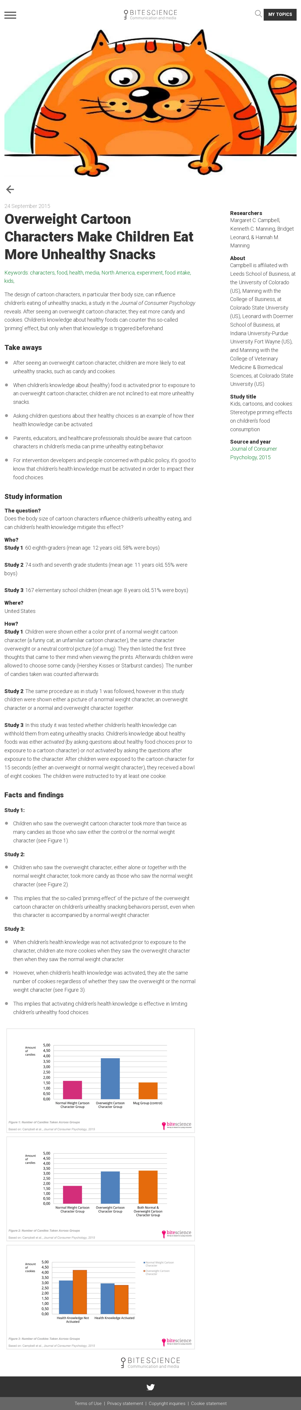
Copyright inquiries (167, 1403)
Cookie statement (209, 1403)
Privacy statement (125, 1403)
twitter (150, 1386)
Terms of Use (88, 1403)
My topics (280, 14)
